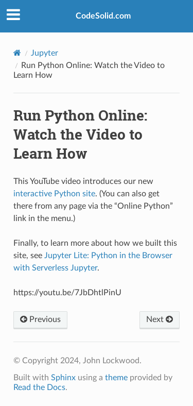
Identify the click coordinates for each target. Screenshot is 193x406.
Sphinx (63, 378)
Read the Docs (39, 387)
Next (159, 319)
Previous (40, 319)
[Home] (17, 52)
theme (116, 378)
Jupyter (44, 53)
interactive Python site (54, 194)
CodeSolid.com (103, 16)
